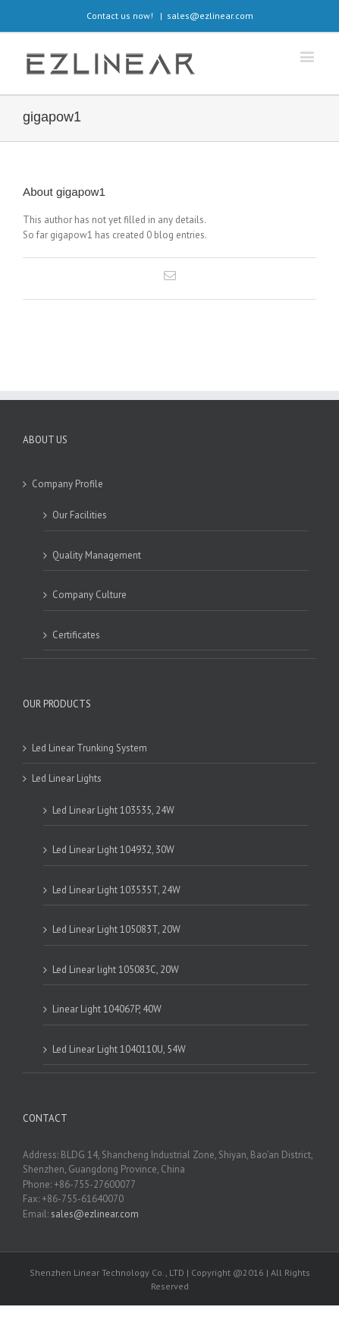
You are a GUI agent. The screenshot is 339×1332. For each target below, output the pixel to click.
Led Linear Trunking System (89, 748)
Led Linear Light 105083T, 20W (116, 929)
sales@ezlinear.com (210, 15)
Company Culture (89, 594)
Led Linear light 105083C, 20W (115, 969)
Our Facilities (79, 515)
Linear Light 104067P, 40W (107, 1009)
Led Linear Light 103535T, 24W (116, 889)
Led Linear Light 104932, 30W (113, 849)
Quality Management (96, 555)
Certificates (76, 634)
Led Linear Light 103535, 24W (113, 810)
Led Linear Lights (67, 778)
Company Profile (67, 483)
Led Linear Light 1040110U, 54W (119, 1049)
